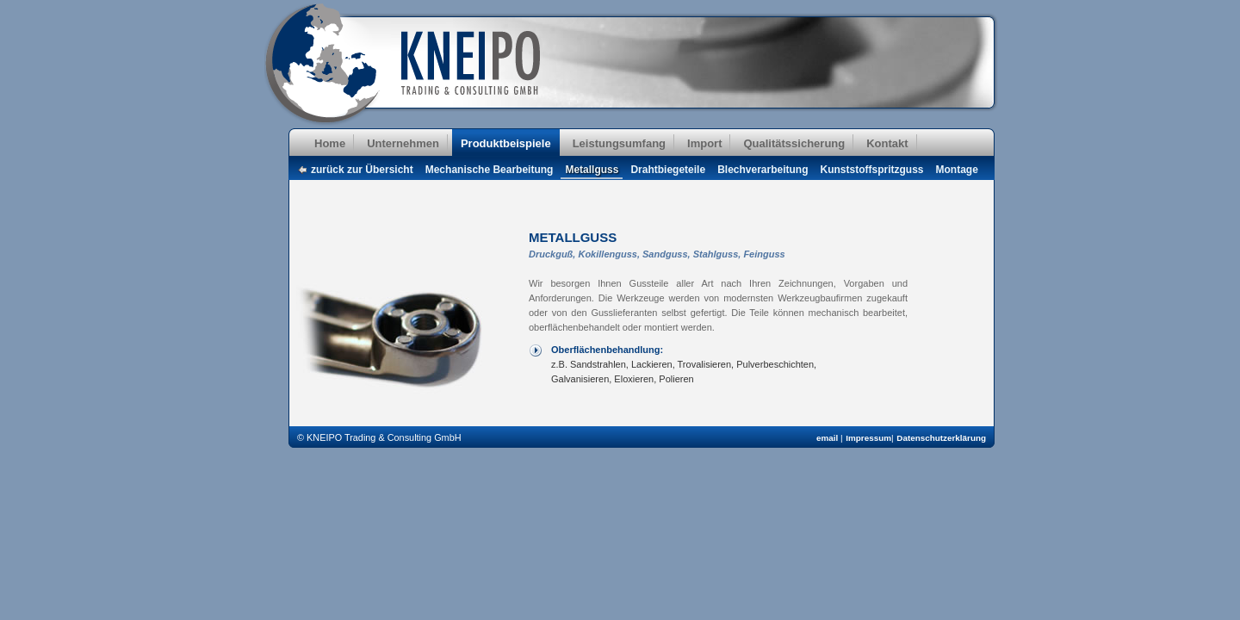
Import (704, 143)
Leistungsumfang (619, 143)
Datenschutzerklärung (941, 438)
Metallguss (591, 170)
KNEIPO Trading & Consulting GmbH (406, 64)
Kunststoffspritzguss (872, 170)
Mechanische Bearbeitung (489, 170)
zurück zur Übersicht (362, 170)
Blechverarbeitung (762, 170)
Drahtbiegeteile (667, 170)
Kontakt (887, 143)
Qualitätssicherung (794, 143)
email (828, 438)
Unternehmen (403, 143)
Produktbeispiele (506, 143)
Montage (957, 170)
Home (329, 143)
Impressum (868, 438)
